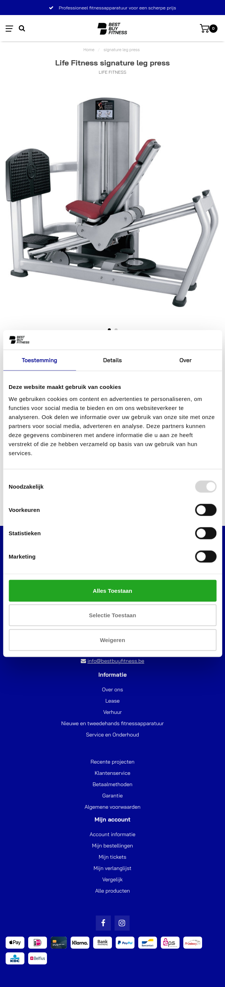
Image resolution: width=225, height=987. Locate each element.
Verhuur (112, 712)
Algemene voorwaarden (112, 806)
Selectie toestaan (112, 615)
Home (88, 49)
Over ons (112, 689)
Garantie (112, 795)
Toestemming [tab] (39, 360)
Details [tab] (112, 360)
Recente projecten (112, 761)
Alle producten (112, 890)
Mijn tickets (113, 856)
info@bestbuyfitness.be (116, 660)
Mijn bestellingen (112, 845)
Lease (112, 700)
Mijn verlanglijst (112, 868)
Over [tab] (186, 360)
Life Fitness (112, 72)
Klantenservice (112, 773)
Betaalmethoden (113, 784)
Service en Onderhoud (112, 734)
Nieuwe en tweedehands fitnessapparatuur (112, 723)
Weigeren (112, 639)
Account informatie (112, 834)
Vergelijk (112, 879)
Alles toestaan (112, 590)
